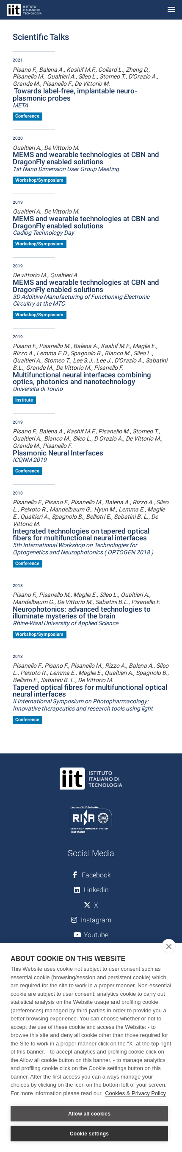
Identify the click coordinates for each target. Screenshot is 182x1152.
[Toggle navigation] (171, 10)
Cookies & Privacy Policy (135, 1093)
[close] (169, 946)
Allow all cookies (89, 1114)
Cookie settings (89, 1134)
